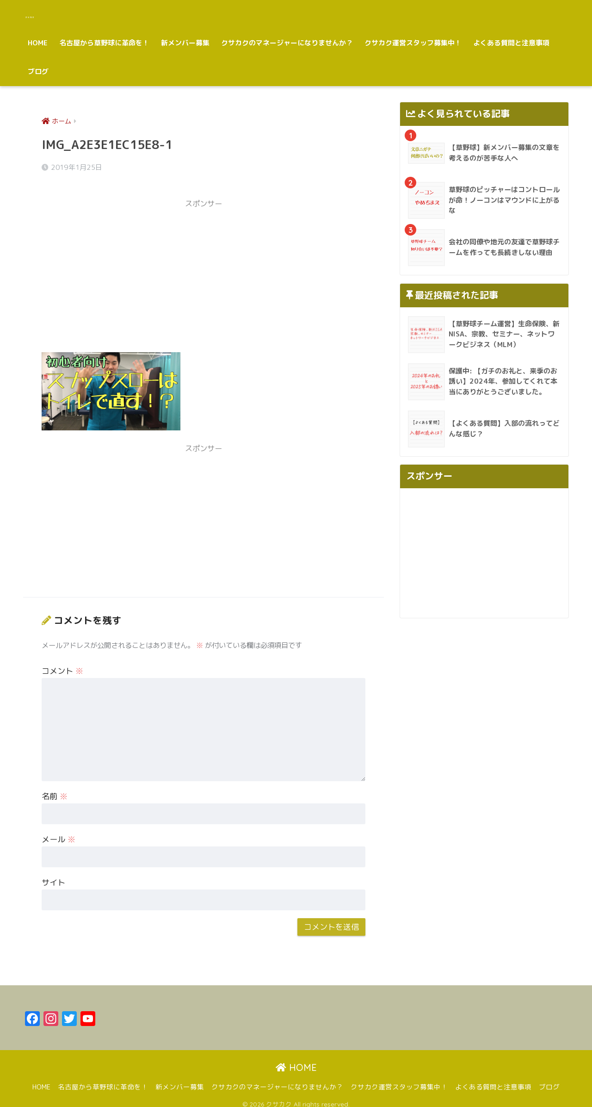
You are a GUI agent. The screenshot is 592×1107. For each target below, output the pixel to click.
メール (58, 832)
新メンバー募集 (185, 43)
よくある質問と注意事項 (511, 43)
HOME (38, 43)
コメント (62, 664)
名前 (55, 789)
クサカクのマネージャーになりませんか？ (287, 43)
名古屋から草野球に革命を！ (104, 43)
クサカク (47, 14)
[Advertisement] (203, 272)
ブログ (38, 71)
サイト (53, 875)
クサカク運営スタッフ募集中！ (413, 43)
